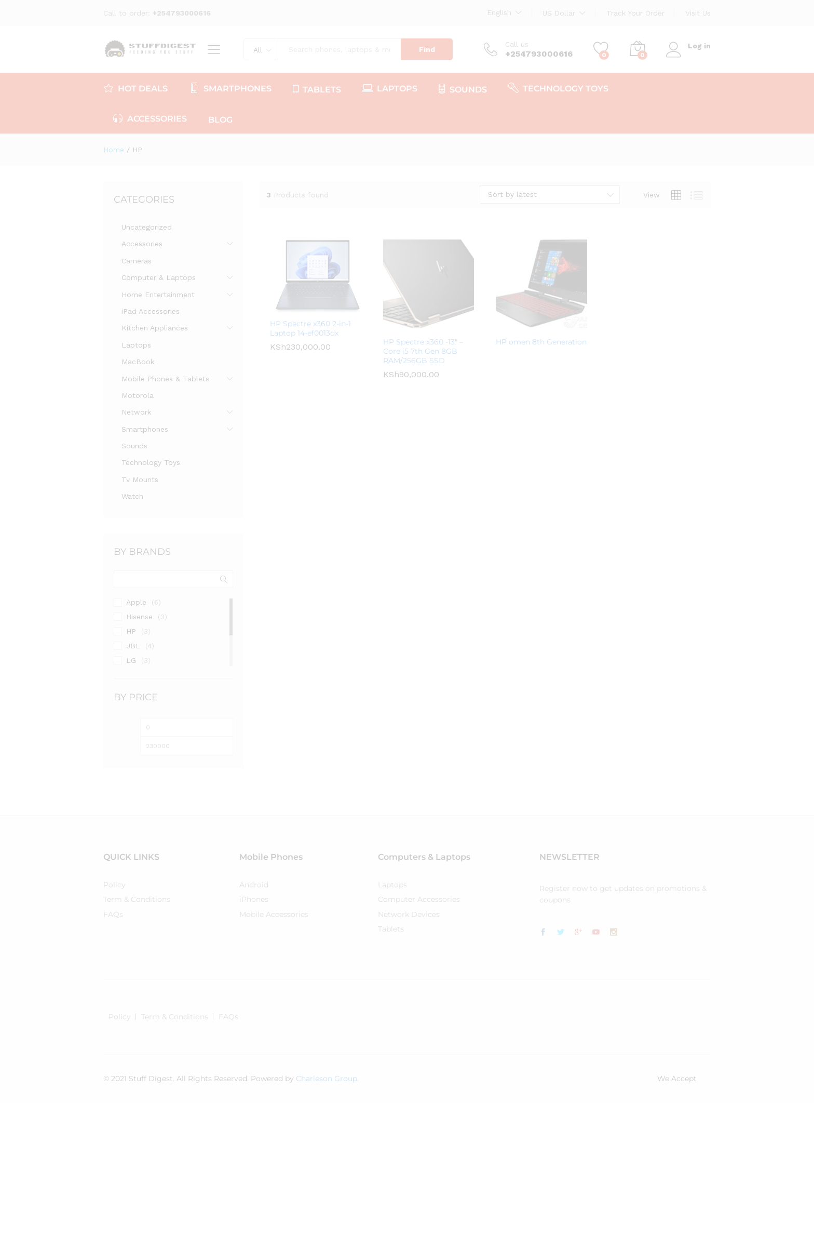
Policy (114, 884)
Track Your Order (635, 13)
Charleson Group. (327, 1078)
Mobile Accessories (273, 914)
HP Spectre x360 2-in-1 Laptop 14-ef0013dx (310, 328)
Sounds (134, 446)
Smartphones (144, 429)
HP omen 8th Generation (541, 342)
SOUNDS (463, 89)
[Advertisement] (311, 1175)
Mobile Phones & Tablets (165, 379)
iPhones (253, 899)
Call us (516, 44)
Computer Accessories (419, 899)
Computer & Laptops (158, 277)
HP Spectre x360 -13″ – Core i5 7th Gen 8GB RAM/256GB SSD (423, 351)
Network (136, 412)
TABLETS (317, 89)
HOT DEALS (135, 88)
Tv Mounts (139, 479)
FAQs (113, 914)
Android (253, 884)
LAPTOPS (389, 88)
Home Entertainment (158, 294)
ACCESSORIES (150, 118)
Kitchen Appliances (154, 328)
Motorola (137, 395)
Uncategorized (146, 227)
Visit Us (698, 13)
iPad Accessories (150, 311)
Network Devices (409, 914)
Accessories (141, 243)
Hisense (139, 617)
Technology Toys (150, 462)
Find (427, 49)
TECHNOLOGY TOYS (558, 88)
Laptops (136, 345)
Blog (220, 120)
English (499, 12)
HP (131, 631)
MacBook (137, 361)
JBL (133, 646)
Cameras (136, 261)
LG (131, 660)
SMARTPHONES (230, 88)
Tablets (391, 929)
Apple (136, 602)
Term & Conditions (136, 899)
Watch (132, 496)
